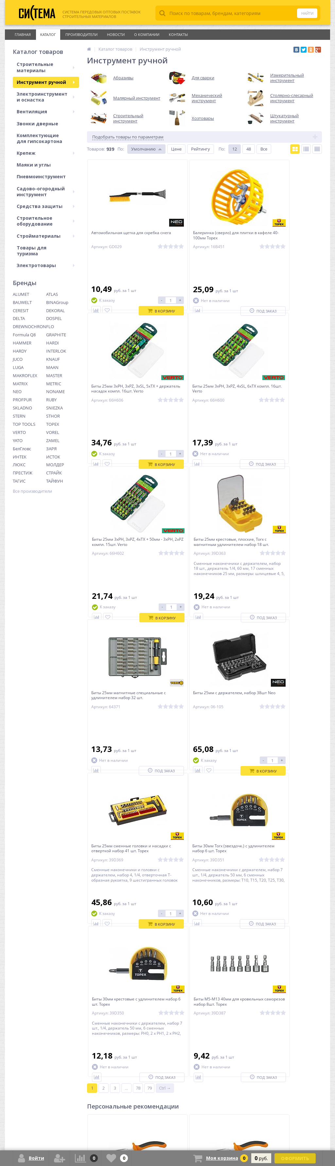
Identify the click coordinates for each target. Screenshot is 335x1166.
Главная (23, 34)
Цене (176, 149)
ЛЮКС (19, 465)
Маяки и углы (34, 165)
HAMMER (22, 343)
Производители (81, 34)
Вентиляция (46, 111)
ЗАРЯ (51, 449)
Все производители (32, 491)
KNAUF (53, 359)
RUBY (51, 400)
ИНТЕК (19, 457)
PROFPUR (22, 400)
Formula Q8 (24, 335)
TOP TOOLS (24, 424)
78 (138, 826)
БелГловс (22, 449)
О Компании (146, 34)
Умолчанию (143, 149)
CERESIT (20, 310)
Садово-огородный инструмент (46, 191)
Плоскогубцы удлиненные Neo (123, 927)
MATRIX (20, 384)
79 (149, 826)
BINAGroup (57, 302)
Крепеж (46, 153)
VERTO (19, 432)
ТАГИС (19, 481)
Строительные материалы (46, 67)
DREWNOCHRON (29, 326)
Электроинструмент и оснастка (46, 97)
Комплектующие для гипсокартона (39, 138)
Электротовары (46, 265)
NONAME (55, 391)
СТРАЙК (54, 473)
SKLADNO (22, 408)
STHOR (53, 416)
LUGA (18, 367)
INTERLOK (56, 351)
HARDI (52, 343)
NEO (17, 391)
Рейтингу (200, 149)
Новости (116, 34)
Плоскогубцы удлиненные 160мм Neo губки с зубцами (283, 929)
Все (263, 149)
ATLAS (52, 294)
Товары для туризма (31, 251)
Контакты (178, 34)
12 (234, 149)
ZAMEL (53, 440)
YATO (18, 440)
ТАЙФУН (54, 481)
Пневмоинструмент (41, 176)
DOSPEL (54, 318)
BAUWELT (22, 302)
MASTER (54, 375)
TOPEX (52, 424)
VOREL (52, 432)
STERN (19, 416)
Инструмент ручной (46, 82)
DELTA (19, 318)
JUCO (18, 359)
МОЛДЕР (55, 465)
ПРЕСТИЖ (22, 473)
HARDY (19, 351)
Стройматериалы (46, 236)
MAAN (52, 367)
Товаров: (96, 149)
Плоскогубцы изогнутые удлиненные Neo (195, 929)
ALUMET (21, 294)
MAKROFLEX (25, 375)
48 (248, 149)
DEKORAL (55, 310)
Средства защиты (46, 206)
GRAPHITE (56, 335)
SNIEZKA (54, 408)
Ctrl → (165, 826)
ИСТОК (53, 457)
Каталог (48, 34)
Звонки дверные (37, 123)
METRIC (53, 384)
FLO (50, 326)
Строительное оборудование (46, 221)
